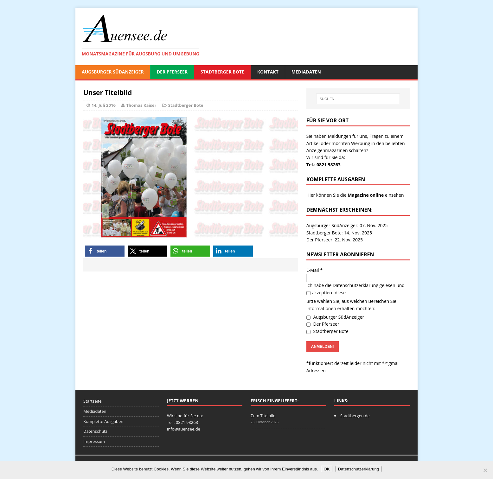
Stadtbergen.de (355, 415)
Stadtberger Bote (222, 72)
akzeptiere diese (326, 293)
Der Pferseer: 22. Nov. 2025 (334, 240)
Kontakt (268, 72)
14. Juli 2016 (104, 105)
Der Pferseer (172, 72)
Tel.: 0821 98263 (323, 165)
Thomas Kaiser (141, 105)
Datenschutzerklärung (355, 285)
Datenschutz (95, 431)
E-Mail (314, 270)
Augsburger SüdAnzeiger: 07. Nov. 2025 (347, 225)
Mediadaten (306, 72)
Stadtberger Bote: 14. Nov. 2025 (339, 233)
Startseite (92, 401)
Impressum (94, 441)
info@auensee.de (183, 429)
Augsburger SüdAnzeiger (113, 72)
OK (326, 469)
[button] (105, 251)
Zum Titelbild (263, 415)
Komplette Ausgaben (103, 421)
